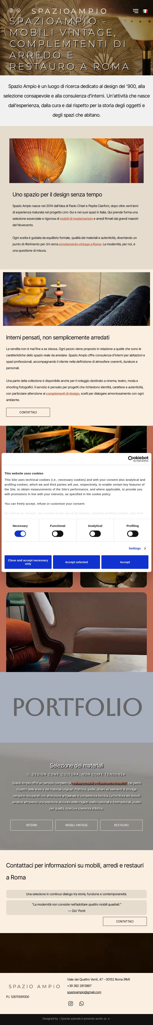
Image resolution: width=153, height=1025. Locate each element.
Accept (125, 562)
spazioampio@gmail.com (84, 992)
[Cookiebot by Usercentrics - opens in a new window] (131, 459)
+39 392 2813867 (79, 986)
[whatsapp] (18, 11)
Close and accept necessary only (28, 562)
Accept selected (76, 562)
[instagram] (11, 11)
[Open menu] (135, 11)
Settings (135, 548)
